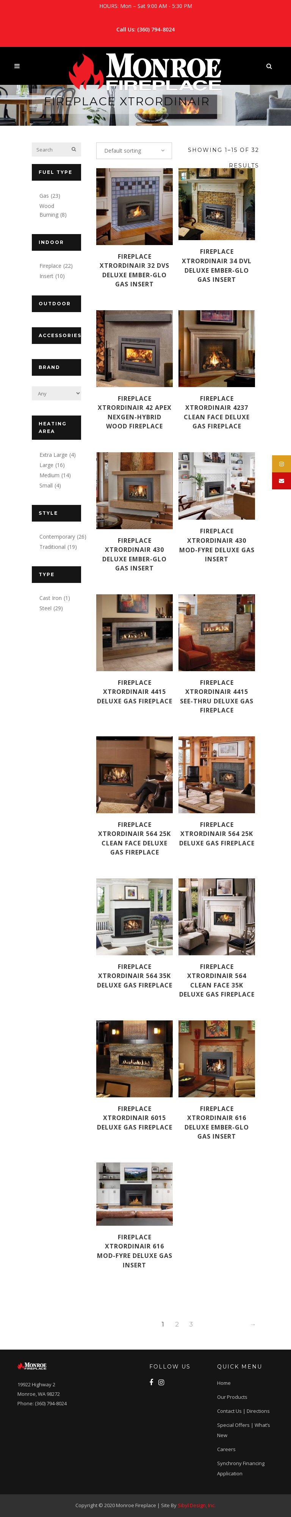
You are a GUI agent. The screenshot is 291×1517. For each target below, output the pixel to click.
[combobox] (134, 150)
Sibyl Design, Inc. (197, 1505)
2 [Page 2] (177, 1324)
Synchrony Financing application (240, 1468)
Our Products (232, 1397)
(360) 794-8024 (156, 29)
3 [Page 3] (191, 1324)
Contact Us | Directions (243, 1411)
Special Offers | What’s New (243, 1430)
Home (224, 1383)
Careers (226, 1449)
